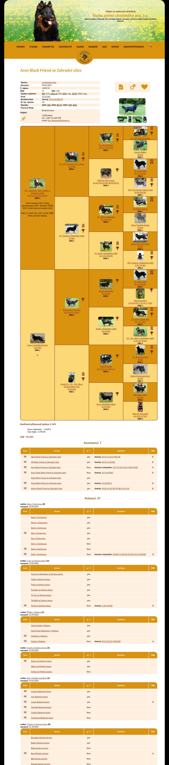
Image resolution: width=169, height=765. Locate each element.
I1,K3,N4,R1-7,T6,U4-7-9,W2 (140, 264)
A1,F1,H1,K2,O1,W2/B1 (37, 156)
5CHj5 (140, 207)
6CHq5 (140, 339)
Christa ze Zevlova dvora (37, 685)
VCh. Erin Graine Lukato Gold (140, 151)
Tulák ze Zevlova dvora (40, 540)
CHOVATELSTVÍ (65, 8)
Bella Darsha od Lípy (39, 709)
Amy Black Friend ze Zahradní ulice (46, 428)
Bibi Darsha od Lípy (39, 720)
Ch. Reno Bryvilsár (140, 318)
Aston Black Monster (72, 271)
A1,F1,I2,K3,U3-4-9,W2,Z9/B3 (125, 428)
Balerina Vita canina (106, 141)
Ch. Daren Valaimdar (106, 178)
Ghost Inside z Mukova (40, 586)
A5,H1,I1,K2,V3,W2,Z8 (111, 418)
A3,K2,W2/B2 (140, 153)
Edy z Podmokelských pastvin (43, 750)
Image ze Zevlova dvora (37, 609)
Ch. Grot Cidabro (106, 106)
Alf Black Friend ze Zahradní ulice (45, 423)
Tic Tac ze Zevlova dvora (41, 556)
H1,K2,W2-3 (107, 444)
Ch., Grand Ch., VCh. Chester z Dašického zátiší (37, 152)
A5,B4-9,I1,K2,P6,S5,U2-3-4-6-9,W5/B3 (129, 515)
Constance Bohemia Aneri (42, 679)
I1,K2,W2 (72, 127)
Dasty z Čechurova (39, 478)
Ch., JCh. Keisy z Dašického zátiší (140, 299)
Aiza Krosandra (140, 261)
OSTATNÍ (115, 8)
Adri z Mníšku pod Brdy (37, 639)
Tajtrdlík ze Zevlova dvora (41, 561)
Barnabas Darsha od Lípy (41, 698)
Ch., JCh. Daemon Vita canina (71, 125)
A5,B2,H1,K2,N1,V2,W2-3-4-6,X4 (115, 449)
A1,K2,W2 (72, 350)
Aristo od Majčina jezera (41, 622)
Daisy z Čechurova (38, 515)
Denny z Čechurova (39, 484)
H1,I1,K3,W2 (106, 180)
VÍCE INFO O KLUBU (126, 27)
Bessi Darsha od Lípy (39, 714)
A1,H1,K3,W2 (107, 434)
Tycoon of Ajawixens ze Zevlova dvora (47, 535)
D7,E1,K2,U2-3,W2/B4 (111, 602)
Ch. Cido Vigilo (140, 132)
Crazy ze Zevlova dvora (36, 522)
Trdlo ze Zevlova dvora (40, 546)
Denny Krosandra (106, 252)
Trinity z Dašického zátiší (106, 290)
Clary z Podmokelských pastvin (40, 731)
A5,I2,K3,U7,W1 (140, 377)
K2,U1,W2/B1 (140, 134)
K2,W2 (72, 199)
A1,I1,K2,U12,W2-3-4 (106, 330)
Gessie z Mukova (38, 602)
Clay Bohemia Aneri (39, 658)
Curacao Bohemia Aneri (41, 652)
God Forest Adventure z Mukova (44, 592)
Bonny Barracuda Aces (140, 337)
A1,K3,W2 (46, 57)
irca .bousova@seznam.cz (59, 81)
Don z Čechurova (38, 499)
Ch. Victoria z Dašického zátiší (71, 197)
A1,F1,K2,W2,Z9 (56, 60)
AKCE (104, 8)
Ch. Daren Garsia (140, 170)
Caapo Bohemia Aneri (40, 663)
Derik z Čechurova (38, 489)
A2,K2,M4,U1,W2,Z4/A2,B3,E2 (106, 144)
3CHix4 (140, 189)
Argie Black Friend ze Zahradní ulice (46, 439)
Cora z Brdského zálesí (106, 365)
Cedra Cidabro (140, 113)
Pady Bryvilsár (106, 327)
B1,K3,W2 (106, 254)
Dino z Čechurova (38, 494)
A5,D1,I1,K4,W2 (108, 423)
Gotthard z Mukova (39, 597)
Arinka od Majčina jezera (41, 633)
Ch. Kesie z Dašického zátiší (106, 214)
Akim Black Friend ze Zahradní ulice (46, 418)
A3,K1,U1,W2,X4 (106, 109)
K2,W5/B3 (106, 368)
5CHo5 (140, 116)
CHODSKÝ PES (48, 8)
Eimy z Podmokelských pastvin (44, 755)
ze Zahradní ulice (49, 43)
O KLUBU (33, 8)
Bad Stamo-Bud (140, 356)
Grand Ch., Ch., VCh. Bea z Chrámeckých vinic (72, 346)
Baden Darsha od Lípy (40, 704)
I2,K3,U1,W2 (140, 226)
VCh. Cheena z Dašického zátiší (140, 224)
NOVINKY (21, 8)
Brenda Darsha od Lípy (40, 725)
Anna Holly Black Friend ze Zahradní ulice (48, 434)
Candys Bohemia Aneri (40, 673)
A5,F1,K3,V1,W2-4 (71, 273)
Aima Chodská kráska (140, 186)
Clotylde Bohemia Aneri (41, 668)
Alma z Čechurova (34, 465)
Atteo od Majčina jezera (41, 627)
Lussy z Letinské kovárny (37, 306)
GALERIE (80, 8)
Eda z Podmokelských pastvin (43, 745)
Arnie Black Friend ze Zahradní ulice (46, 444)
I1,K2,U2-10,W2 (140, 302)
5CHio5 (140, 358)
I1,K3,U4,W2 (107, 567)
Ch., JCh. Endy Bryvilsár (140, 99)
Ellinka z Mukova (34, 573)
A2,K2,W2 (106, 292)
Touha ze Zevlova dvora (41, 567)
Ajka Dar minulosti (140, 375)
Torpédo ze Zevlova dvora (42, 551)
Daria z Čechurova (38, 510)
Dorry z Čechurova (39, 505)
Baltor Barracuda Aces (140, 205)
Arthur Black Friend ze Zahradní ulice (46, 449)
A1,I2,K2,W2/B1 (106, 217)
